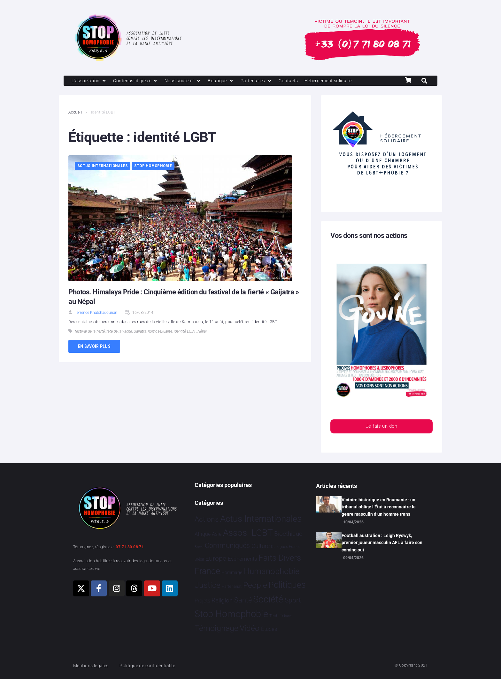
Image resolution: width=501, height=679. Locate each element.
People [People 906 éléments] (255, 585)
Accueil (75, 113)
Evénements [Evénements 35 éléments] (242, 559)
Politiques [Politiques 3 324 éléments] (287, 585)
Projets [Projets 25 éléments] (202, 601)
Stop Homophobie (153, 166)
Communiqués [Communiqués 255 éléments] (227, 546)
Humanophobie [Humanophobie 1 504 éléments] (271, 571)
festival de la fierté (90, 332)
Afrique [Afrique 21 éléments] (203, 534)
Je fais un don (381, 427)
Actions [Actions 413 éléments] (207, 519)
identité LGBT (185, 332)
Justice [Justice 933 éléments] (207, 585)
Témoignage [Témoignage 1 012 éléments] (216, 628)
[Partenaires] (262, 81)
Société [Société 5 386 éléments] (268, 599)
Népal (202, 332)
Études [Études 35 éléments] (269, 629)
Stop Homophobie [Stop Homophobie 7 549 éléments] (231, 614)
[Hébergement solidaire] (337, 81)
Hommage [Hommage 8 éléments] (231, 572)
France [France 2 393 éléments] (207, 571)
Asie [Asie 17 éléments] (216, 534)
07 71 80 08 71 (130, 547)
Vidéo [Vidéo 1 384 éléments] (249, 628)
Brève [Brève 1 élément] (199, 547)
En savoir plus (94, 346)
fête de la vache (119, 332)
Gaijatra (140, 332)
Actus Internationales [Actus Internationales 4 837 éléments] (261, 518)
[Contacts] (295, 81)
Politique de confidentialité (151, 665)
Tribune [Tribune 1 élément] (286, 616)
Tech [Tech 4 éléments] (273, 616)
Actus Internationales (102, 166)
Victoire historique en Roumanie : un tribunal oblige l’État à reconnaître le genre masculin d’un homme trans (379, 507)
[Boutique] (226, 81)
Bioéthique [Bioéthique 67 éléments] (288, 534)
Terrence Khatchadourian (96, 313)
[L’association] (90, 81)
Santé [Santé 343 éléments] (243, 600)
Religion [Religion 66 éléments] (222, 600)
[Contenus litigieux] (138, 81)
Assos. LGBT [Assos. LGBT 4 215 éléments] (248, 533)
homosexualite (160, 332)
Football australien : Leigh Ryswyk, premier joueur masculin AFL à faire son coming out (382, 542)
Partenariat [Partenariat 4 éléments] (232, 586)
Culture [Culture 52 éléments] (260, 545)
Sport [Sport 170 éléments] (293, 600)
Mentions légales (92, 665)
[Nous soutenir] (187, 81)
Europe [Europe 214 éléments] (215, 558)
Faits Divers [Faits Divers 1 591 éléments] (279, 558)
